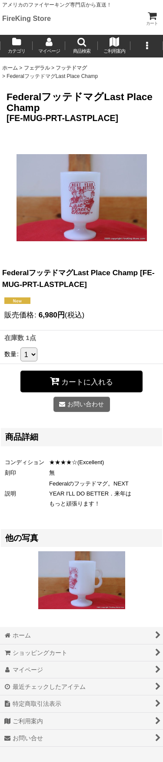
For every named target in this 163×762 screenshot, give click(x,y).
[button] (81, 46)
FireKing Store (26, 18)
